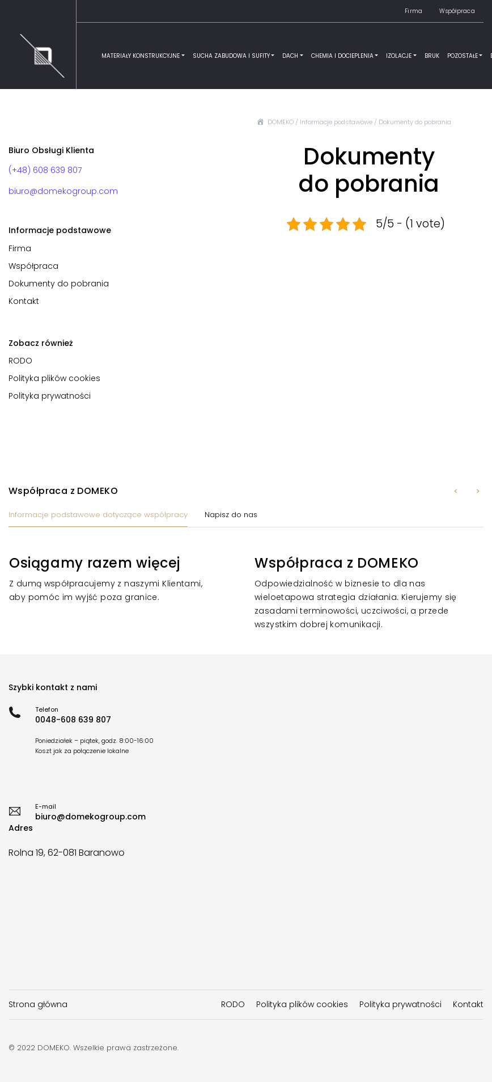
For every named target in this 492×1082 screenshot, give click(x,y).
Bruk (432, 56)
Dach (290, 56)
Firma (413, 11)
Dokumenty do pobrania (59, 283)
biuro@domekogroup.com (63, 191)
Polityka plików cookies (54, 378)
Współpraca (457, 11)
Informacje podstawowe (336, 121)
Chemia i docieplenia (342, 56)
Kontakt (24, 301)
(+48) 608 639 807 (45, 170)
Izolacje (399, 56)
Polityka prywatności (50, 395)
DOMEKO (281, 121)
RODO (20, 360)
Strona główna (38, 1004)
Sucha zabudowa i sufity (231, 56)
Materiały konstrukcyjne (140, 56)
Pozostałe (462, 56)
